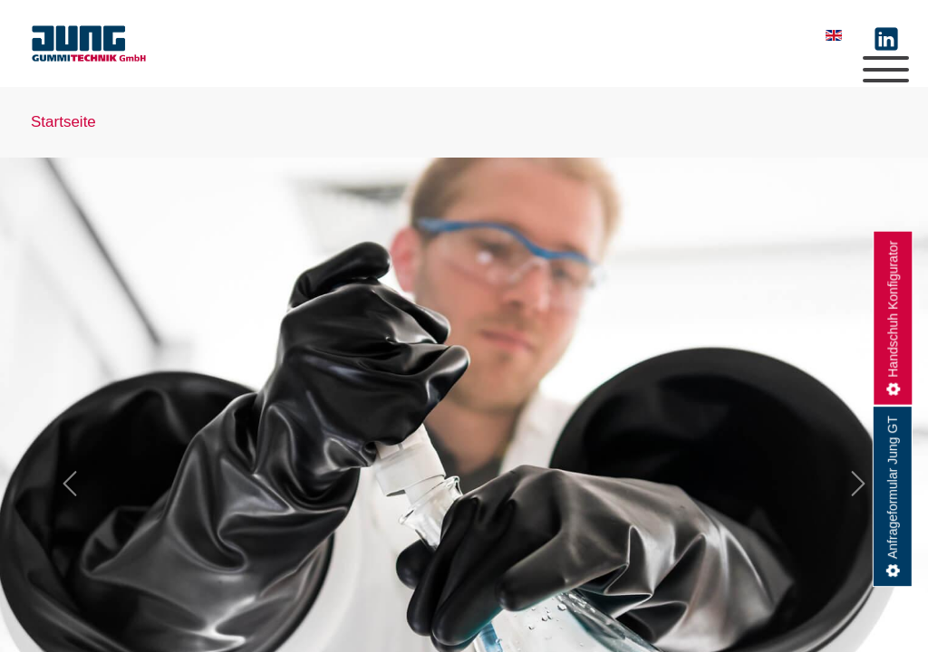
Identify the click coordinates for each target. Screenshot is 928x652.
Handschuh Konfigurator (892, 308)
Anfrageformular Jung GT (892, 487)
